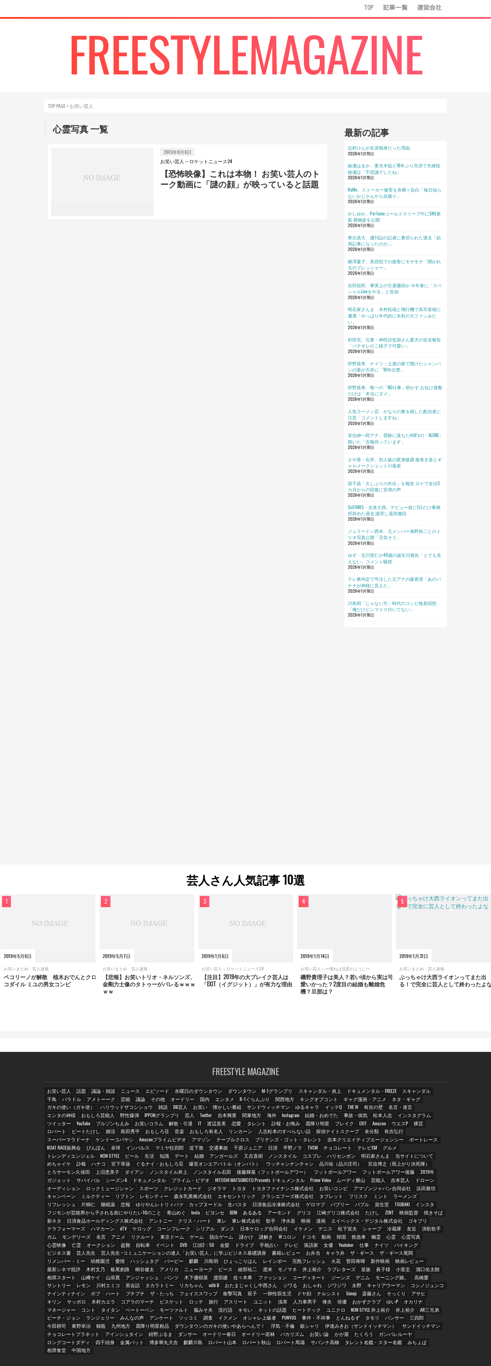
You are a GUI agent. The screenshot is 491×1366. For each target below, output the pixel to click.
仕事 (325, 1240)
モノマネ (147, 1264)
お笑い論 (84, 1328)
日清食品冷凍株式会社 (264, 1199)
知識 (279, 1151)
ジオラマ (252, 1183)
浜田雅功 (56, 1191)
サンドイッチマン (185, 1320)
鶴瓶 (281, 1312)
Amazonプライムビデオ (358, 1135)
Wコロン (266, 1232)
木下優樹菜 (58, 1272)
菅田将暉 (231, 1256)
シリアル (198, 1224)
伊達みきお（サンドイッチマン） (130, 1320)
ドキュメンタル (216, 1175)
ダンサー (338, 1320)
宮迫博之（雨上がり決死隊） (74, 1167)
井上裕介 (207, 1304)
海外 (172, 1119)
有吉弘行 (237, 1135)
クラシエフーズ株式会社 (294, 1191)
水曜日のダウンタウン (192, 1095)
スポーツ (188, 1183)
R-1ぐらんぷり (235, 1103)
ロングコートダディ (198, 1328)
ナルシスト (149, 1288)
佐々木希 (104, 1272)
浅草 (104, 1296)
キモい (54, 1304)
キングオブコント (296, 1103)
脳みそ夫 (397, 1296)
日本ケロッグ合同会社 (254, 1224)
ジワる (124, 1280)
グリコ (289, 1207)
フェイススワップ (421, 1280)
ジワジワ (170, 1280)
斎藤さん (193, 1288)
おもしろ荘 (413, 1127)
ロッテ (395, 1288)
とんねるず (147, 1312)
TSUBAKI (387, 1199)
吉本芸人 (56, 1183)
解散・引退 (58, 1127)
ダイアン (189, 1167)
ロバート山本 (344, 1328)
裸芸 (296, 1127)
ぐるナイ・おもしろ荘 (260, 1159)
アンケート (353, 1304)
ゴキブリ (396, 1216)
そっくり (217, 1288)
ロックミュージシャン (152, 1183)
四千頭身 (232, 1328)
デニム (218, 1272)
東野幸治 (261, 1312)
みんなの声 (325, 1304)
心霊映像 (416, 1232)
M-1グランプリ (265, 1095)
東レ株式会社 (233, 1216)
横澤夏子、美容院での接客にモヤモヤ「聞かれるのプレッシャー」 (394, 264)
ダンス (220, 1224)
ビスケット (371, 1288)
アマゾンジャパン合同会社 (405, 1183)
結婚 (315, 1151)
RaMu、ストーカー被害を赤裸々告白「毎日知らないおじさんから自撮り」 (395, 192)
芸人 (91, 1119)
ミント (383, 1191)
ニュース (128, 1095)
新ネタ (54, 1216)
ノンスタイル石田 (261, 1167)
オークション (60, 1240)
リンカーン (94, 1135)
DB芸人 (122, 1111)
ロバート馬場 (408, 1328)
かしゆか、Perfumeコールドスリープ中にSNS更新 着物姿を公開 (394, 216)
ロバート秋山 (376, 1328)
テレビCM (129, 1151)
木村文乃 (347, 1256)
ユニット (84, 1296)
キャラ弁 (257, 1248)
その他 (141, 1103)
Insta (181, 1207)
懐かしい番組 (169, 1111)
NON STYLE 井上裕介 (173, 1304)
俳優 (163, 1296)
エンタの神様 (365, 1111)
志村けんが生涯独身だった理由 (379, 147)
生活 (263, 1151)
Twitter (107, 1119)
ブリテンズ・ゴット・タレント (76, 1143)
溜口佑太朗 (284, 1264)
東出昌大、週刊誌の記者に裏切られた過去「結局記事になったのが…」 (394, 240)
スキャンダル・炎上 (303, 1095)
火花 (212, 1256)
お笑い (143, 1111)
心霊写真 (392, 1232)
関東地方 (153, 1119)
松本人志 (280, 1119)
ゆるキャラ (243, 1111)
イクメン (419, 1304)
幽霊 (357, 1232)
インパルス (306, 1143)
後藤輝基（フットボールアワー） (316, 1167)
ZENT (371, 1207)
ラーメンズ (407, 1191)
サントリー (297, 1272)
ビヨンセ (201, 1207)
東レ (209, 1216)
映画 (292, 1216)
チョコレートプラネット (231, 1320)
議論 (124, 1103)
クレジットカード (220, 1183)
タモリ (171, 1312)
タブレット (335, 1191)
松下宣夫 (334, 1224)
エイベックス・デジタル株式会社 (350, 1216)
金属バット (258, 1328)
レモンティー (172, 1191)
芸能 (108, 1103)
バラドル (56, 1103)
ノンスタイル (394, 1151)
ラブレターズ (199, 1264)
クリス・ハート (183, 1216)
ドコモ (288, 1232)
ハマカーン (98, 1224)
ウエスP (276, 1127)
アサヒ (239, 1288)
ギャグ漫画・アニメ (338, 1103)
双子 (76, 1288)
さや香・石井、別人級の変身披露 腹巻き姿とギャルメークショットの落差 (395, 462)
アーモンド (265, 1207)
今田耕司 (237, 1312)
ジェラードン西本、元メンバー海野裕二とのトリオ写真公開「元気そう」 (394, 533)
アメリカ (419, 1256)
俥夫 (148, 1296)
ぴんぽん (264, 1143)
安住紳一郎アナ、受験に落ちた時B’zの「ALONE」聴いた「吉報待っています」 (395, 438)
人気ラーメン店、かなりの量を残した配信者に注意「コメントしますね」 (394, 414)
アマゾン (394, 1135)
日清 (436, 1143)
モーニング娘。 (246, 1272)
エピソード (154, 1095)
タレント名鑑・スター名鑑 (104, 1336)
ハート (339, 1280)
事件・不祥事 (117, 1312)
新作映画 (255, 1256)
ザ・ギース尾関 (315, 1248)
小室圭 (261, 1264)
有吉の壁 (309, 1111)
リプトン (144, 1191)
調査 (399, 1304)
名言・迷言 (335, 1111)
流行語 (419, 1296)
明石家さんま (92, 1159)
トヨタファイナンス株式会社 (314, 1183)
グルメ (152, 1151)
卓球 (284, 1143)
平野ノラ (56, 1151)
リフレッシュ (60, 1199)
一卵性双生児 (100, 1288)
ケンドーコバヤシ (313, 1135)
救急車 (339, 1232)
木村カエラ (307, 1288)
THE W (288, 1111)
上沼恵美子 (163, 1167)
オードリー (165, 1103)
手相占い (228, 1240)
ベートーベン (337, 1296)
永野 (189, 1280)
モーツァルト (369, 1296)
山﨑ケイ (342, 1264)
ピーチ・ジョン (261, 1304)
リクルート (126, 1232)
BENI (220, 1207)
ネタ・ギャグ (376, 1103)
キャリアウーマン (217, 1280)
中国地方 (192, 1336)
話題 (80, 1095)
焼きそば (415, 1207)
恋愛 (115, 1127)
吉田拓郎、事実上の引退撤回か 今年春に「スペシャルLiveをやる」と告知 (395, 288)
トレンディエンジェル (186, 1151)
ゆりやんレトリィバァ (155, 1199)
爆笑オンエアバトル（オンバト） (318, 1159)
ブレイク (218, 1127)
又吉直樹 (366, 1151)
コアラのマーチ (339, 1288)
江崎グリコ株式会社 (321, 1207)
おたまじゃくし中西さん (87, 1280)
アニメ (102, 1232)
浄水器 (274, 1216)
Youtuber (306, 1240)
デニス (312, 1224)
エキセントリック (248, 1191)
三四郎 (215, 1312)
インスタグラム (310, 1119)
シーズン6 (185, 1175)
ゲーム (178, 1232)
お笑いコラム (429, 1119)
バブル (346, 1199)
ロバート (315, 1127)
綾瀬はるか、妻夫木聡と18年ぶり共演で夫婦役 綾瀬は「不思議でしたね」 (394, 168)
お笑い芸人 (58, 1095)
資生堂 (366, 1199)
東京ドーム (154, 1232)
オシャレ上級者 (62, 1312)
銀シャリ (84, 1320)
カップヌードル (198, 1199)
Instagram (192, 1119)
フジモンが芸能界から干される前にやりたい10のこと (97, 1207)
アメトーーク (84, 1103)
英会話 (369, 1272)
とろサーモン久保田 (127, 1167)
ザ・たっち (387, 1280)
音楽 (435, 1127)
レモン (321, 1272)
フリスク (361, 1191)
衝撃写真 (56, 1288)
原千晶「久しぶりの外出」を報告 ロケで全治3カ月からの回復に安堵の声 (394, 486)
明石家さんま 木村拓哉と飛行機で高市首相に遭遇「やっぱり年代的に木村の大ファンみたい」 (394, 315)
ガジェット (130, 1175)
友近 (397, 1224)
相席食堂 (169, 1336)
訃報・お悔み (162, 1127)
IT (77, 1127)
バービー (56, 1256)
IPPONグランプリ (63, 1119)
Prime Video (378, 1175)
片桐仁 (86, 1199)
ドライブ (204, 1240)
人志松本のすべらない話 (134, 1135)
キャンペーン (84, 1191)
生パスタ (228, 1199)
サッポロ (281, 1288)
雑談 (105, 1111)
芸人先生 (420, 1240)
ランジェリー (295, 1304)
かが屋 (106, 1328)
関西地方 (264, 1103)
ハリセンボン (60, 1159)
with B (53, 1280)
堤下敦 (362, 1143)
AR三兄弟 (231, 1304)
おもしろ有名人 (62, 1135)
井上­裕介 (171, 1264)
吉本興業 (129, 1119)
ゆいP (212, 1296)
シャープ (358, 1224)
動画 (305, 1232)
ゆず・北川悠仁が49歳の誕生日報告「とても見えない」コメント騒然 (394, 557)
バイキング (366, 1240)
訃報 (184, 1159)
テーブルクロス (424, 1135)
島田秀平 (387, 1127)
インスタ (410, 1199)
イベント (124, 1240)
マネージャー (261, 1296)
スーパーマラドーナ (271, 1135)
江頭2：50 (163, 1240)
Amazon (255, 1127)
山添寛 (364, 1264)
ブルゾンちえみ (395, 1119)
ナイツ (342, 1240)
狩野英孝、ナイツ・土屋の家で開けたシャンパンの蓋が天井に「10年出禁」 (394, 366)
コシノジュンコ (255, 1280)
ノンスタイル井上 (221, 1167)
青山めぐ (161, 1207)
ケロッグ (138, 1224)
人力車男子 (126, 1296)
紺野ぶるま (312, 1320)
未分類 (215, 1135)
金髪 (184, 1240)
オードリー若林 (404, 1320)
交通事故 (384, 1143)
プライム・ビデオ (254, 1175)
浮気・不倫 (58, 1320)
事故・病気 (254, 1119)
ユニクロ (140, 1304)
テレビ (250, 1240)
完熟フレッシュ (186, 1256)
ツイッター (342, 1119)
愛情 (405, 1248)
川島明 (94, 1256)
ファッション (132, 1272)
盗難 (84, 1240)
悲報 (124, 1199)
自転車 (102, 1240)
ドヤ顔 (126, 1288)
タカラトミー (395, 1272)
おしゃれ (146, 1280)
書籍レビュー (209, 1248)
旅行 (412, 1288)
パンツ (420, 1264)
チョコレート (101, 1151)
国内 (187, 1103)
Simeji (172, 1288)
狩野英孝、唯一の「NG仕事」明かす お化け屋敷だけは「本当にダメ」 (395, 390)
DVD (142, 1240)
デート (297, 1151)
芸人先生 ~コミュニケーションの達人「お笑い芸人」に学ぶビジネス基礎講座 (119, 1248)
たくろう (128, 1328)
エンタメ (207, 1103)
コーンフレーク (168, 1224)
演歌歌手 (417, 1224)
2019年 (107, 1175)
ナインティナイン (294, 1280)
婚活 (367, 1127)
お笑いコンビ (361, 1183)
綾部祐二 (108, 1264)
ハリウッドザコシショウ (70, 1111)
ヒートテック (112, 1304)
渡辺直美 (95, 1127)
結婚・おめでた (222, 1119)
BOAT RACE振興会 (233, 1143)
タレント (135, 1127)
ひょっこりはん (121, 1256)
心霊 (372, 1232)
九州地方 (300, 1312)
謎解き (245, 1232)
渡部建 (82, 1272)
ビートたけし (343, 1127)
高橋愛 (274, 1272)
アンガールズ (338, 1151)
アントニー (151, 1216)
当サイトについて (128, 1159)
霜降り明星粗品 (330, 1312)
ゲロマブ (300, 1199)
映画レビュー (283, 1256)
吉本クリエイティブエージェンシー (145, 1143)
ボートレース (198, 1143)
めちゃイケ (162, 1159)
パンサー (193, 1312)
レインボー (154, 1256)
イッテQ (268, 1111)
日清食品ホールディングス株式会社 (100, 1216)
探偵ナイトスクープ (183, 1135)
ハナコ (202, 1159)
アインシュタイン (278, 1320)
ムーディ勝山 (408, 1175)
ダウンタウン (232, 1095)
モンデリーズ (60, 1232)
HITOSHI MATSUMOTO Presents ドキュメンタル (319, 1175)
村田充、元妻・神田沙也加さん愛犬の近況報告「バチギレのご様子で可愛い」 (394, 342)
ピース (86, 1264)
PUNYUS (91, 1312)
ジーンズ (196, 1272)
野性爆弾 (429, 1111)
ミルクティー (116, 1191)
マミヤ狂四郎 (336, 1143)
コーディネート (166, 1272)
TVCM (76, 1151)
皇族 (223, 1264)
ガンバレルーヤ (158, 1328)
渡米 (128, 1264)
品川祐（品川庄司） (423, 1159)
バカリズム (58, 1328)
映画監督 (391, 1207)
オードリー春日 (368, 1320)
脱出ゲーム (201, 1232)
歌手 (257, 1216)
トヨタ (274, 1183)
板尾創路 (371, 1256)
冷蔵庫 (380, 1224)
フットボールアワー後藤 (70, 1175)
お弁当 (235, 1248)
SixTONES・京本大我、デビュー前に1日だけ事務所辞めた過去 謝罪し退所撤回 (394, 510)
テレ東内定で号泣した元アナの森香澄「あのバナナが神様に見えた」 (394, 581)
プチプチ (361, 1280)
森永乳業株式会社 (208, 1191)
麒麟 (76, 1256)
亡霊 (436, 1232)
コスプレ (422, 1151)
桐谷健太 (395, 1256)
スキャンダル (393, 1095)
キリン (259, 1288)
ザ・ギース (283, 1248)
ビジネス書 (394, 1240)
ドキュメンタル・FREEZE (352, 1095)
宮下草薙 (224, 1159)
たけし (353, 1207)
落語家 (270, 1240)
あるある (240, 1207)
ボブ (322, 1280)
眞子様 (241, 1264)
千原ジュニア (412, 1143)
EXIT (237, 1127)
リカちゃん (425, 1272)
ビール (246, 1151)
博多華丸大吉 (288, 1328)
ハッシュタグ (429, 1248)
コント (287, 1296)
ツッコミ (379, 1304)
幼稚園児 (385, 1248)
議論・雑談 (102, 1095)
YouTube (366, 1119)
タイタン (309, 1296)
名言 (84, 1232)
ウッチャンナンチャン (377, 1159)
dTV (119, 1224)
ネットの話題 (80, 1304)
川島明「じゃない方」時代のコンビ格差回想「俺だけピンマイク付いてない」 (392, 606)
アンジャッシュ (392, 1264)
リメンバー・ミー (353, 1248)
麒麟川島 (316, 1328)
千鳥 (417, 1095)
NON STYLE (223, 1151)
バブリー (324, 1199)
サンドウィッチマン (207, 1111)
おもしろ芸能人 (399, 1111)
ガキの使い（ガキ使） (416, 1103)
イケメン (290, 1224)
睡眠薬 (106, 1199)
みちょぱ (145, 1336)
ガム (437, 1224)
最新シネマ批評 (317, 1256)
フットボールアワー (372, 1167)
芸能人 (434, 1175)
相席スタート (314, 1264)
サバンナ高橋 (60, 1336)
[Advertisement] (395, 745)
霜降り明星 (192, 1127)
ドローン (80, 1183)
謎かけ (225, 1232)
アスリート (58, 1296)
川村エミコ (345, 1272)
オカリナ (233, 1296)
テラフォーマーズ (64, 1224)
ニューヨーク (60, 1264)
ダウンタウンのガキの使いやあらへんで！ (391, 1312)
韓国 (321, 1232)
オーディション (110, 1183)
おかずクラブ (187, 1296)
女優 (287, 1240)
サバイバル (158, 1175)
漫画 (308, 1216)
